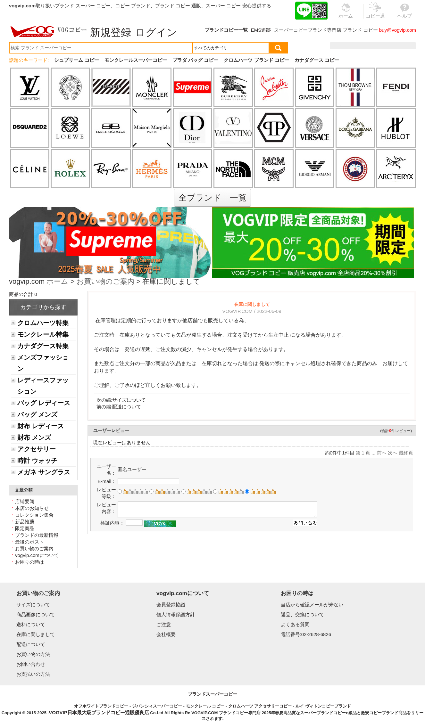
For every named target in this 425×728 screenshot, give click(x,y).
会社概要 (166, 634)
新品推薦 (24, 521)
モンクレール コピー (205, 706)
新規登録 (110, 32)
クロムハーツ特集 (43, 322)
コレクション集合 (34, 515)
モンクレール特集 (43, 334)
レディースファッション (43, 386)
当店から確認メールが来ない (312, 604)
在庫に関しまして (35, 634)
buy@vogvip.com (397, 30)
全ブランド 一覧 (212, 197)
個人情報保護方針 (175, 614)
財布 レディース (40, 425)
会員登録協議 (170, 604)
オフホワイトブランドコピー (101, 706)
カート (401, 45)
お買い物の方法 (33, 654)
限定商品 (24, 528)
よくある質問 (295, 624)
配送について (126, 406)
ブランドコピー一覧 (226, 30)
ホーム (57, 282)
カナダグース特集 (43, 345)
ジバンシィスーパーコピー (157, 706)
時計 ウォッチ (37, 460)
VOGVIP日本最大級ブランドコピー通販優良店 (99, 712)
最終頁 (406, 452)
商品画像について (35, 614)
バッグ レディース (43, 402)
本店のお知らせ (32, 508)
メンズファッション (43, 363)
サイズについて (129, 400)
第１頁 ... (366, 452)
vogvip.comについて (37, 555)
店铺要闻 (24, 501)
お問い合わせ (30, 664)
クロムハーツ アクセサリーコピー (260, 706)
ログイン (156, 32)
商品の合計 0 (23, 294)
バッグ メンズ (37, 414)
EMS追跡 (261, 30)
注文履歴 (346, 45)
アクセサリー (36, 449)
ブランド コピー (360, 30)
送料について (30, 624)
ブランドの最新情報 (36, 535)
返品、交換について (302, 614)
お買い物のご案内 (105, 282)
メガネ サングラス (43, 472)
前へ (382, 452)
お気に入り (375, 45)
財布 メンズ (34, 437)
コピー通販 (375, 14)
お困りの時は (29, 562)
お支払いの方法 (33, 674)
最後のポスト (29, 541)
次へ (392, 452)
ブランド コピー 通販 (178, 5)
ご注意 (163, 624)
